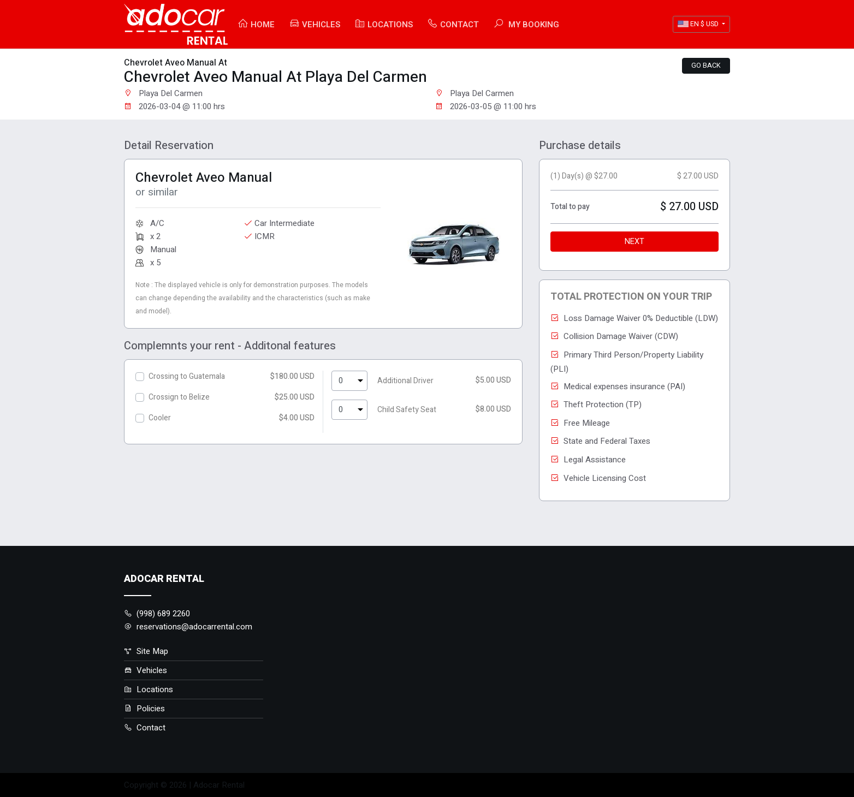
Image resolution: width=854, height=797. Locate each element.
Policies (144, 709)
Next (634, 241)
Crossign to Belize (179, 397)
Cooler (160, 418)
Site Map (146, 651)
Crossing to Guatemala (187, 376)
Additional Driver (405, 380)
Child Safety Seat (406, 409)
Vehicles (314, 24)
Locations (383, 24)
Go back (706, 65)
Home (256, 24)
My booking (526, 24)
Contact (453, 24)
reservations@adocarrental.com (188, 627)
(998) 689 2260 (157, 614)
